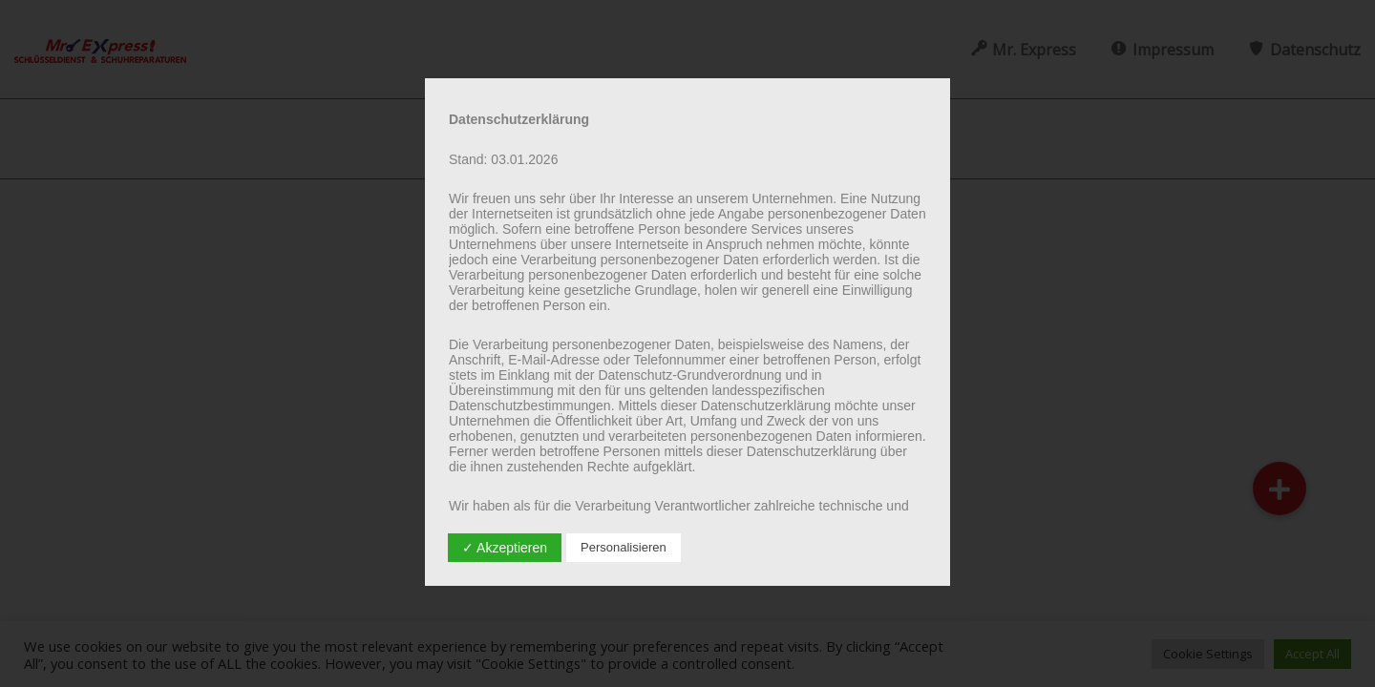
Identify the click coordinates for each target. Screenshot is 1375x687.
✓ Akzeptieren (504, 547)
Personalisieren (623, 547)
